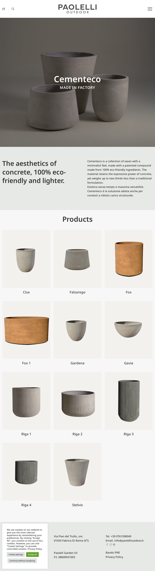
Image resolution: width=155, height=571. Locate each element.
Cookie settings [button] (16, 554)
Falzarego (78, 292)
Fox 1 (26, 363)
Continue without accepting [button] (22, 560)
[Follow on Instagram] (111, 545)
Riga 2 (77, 434)
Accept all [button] (32, 554)
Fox (129, 292)
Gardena (77, 363)
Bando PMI (113, 552)
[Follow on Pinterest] (114, 545)
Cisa (26, 292)
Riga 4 (26, 505)
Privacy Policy (114, 557)
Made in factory (77, 87)
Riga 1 (26, 434)
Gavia (128, 363)
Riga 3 (129, 434)
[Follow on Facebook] (107, 545)
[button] (13, 9)
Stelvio (77, 505)
